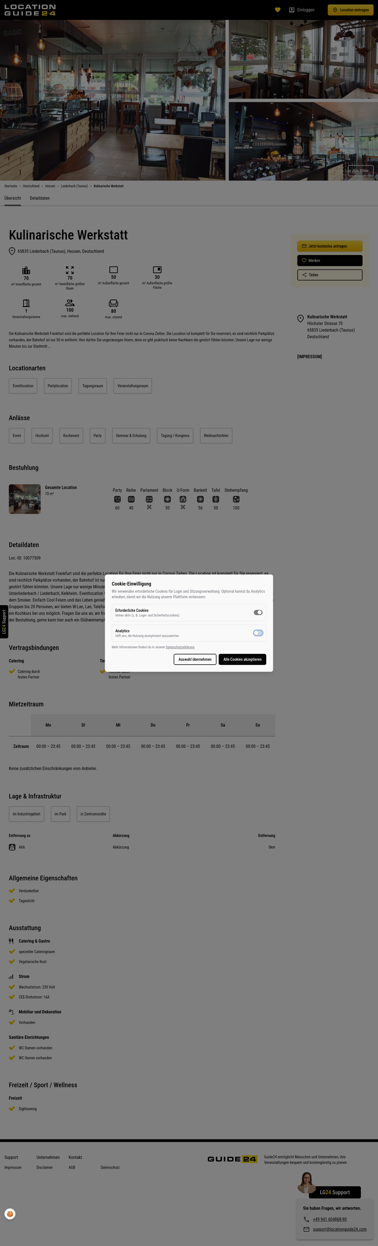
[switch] (244, 612)
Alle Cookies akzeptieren (229, 659)
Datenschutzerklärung (193, 647)
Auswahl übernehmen (181, 659)
